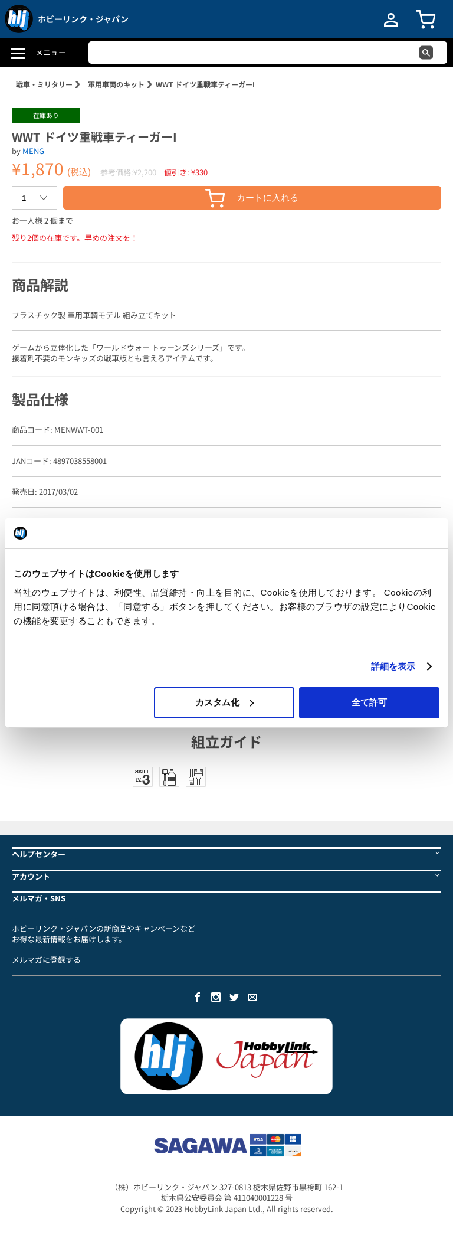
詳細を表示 (393, 666)
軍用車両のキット (116, 84)
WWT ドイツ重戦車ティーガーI (205, 84)
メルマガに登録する (46, 959)
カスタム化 (224, 702)
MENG (33, 150)
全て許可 (369, 702)
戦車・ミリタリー (44, 84)
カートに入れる (251, 198)
